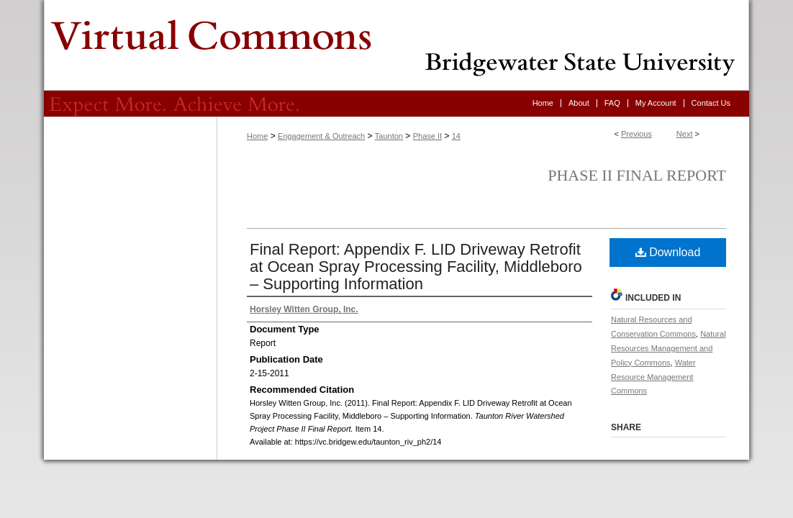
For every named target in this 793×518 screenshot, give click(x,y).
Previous (636, 134)
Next (684, 134)
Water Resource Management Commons (653, 377)
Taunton (389, 136)
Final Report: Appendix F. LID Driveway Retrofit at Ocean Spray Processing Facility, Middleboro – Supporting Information (416, 266)
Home (257, 136)
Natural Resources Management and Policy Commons (668, 348)
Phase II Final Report (637, 175)
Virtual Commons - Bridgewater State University (396, 45)
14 (456, 136)
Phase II (427, 136)
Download (668, 252)
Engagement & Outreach (321, 136)
